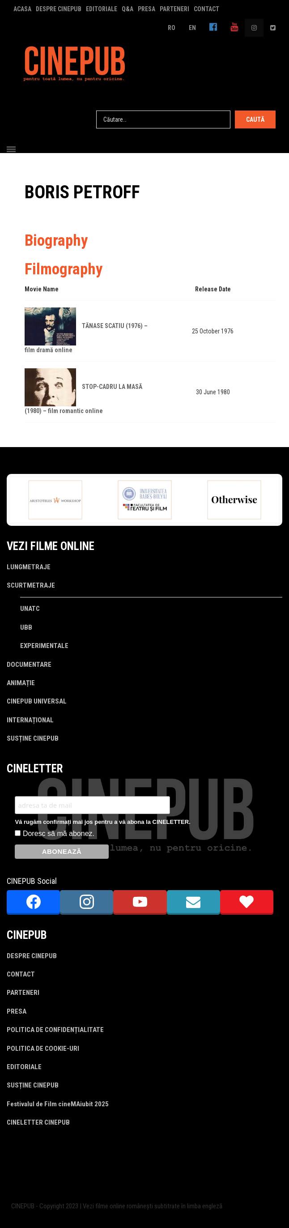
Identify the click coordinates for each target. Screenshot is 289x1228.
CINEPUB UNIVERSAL (37, 701)
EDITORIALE (101, 9)
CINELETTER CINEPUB (38, 1122)
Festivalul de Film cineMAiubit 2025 (58, 1104)
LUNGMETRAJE (29, 567)
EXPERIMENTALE (44, 646)
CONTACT (206, 9)
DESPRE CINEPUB (58, 9)
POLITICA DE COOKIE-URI (43, 1049)
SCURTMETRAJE (31, 585)
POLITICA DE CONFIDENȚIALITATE (55, 1030)
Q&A (127, 9)
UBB (26, 627)
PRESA (146, 9)
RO (171, 27)
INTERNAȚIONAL (30, 720)
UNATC (30, 609)
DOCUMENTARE (29, 665)
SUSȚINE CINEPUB (33, 738)
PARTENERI (174, 9)
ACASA (22, 9)
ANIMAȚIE (21, 683)
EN (192, 27)
